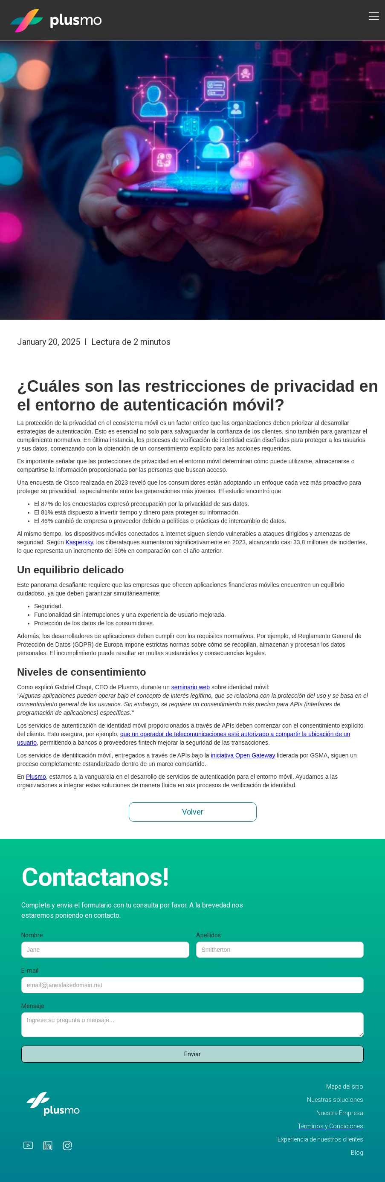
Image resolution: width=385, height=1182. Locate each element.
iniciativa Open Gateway (243, 755)
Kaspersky (79, 542)
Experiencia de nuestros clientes (320, 1139)
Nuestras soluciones (335, 1100)
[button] (372, 16)
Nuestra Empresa (339, 1113)
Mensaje (32, 1006)
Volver (192, 811)
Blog (357, 1153)
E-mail (29, 970)
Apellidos (208, 935)
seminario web (190, 687)
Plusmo (36, 776)
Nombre (32, 935)
